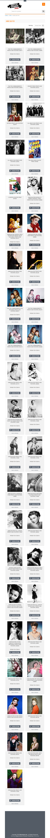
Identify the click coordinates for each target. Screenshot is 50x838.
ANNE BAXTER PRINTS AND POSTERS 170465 (35, 420)
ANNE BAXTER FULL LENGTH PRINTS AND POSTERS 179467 (14, 531)
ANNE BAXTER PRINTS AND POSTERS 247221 (15, 679)
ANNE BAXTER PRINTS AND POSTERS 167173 (15, 383)
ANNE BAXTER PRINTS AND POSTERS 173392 (15, 457)
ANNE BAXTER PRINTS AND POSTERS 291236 (35, 272)
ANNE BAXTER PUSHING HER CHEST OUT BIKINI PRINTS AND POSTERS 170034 (15, 421)
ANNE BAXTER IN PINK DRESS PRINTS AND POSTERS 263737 (14, 716)
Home (6, 15)
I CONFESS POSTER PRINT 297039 (15, 198)
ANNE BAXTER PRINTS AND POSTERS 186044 (35, 531)
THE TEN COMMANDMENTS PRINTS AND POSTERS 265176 (34, 309)
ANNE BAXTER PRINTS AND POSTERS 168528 (35, 383)
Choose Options (15, 59)
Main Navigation (6, 11)
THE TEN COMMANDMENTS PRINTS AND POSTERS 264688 (34, 346)
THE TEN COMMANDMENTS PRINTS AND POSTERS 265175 (14, 346)
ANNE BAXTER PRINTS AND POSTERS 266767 (15, 753)
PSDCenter (36, 836)
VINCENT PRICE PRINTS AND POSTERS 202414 (35, 87)
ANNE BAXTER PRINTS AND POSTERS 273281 (15, 791)
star (10, 15)
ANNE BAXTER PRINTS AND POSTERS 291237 (15, 272)
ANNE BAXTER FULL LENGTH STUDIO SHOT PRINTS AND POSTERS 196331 (34, 606)
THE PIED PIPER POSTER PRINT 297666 (34, 161)
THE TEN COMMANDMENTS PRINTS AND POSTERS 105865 (34, 50)
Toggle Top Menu (25, 1)
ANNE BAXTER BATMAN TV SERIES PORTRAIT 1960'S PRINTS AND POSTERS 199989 (34, 199)
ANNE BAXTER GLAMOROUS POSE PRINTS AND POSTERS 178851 (15, 495)
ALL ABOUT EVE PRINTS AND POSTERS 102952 (15, 161)
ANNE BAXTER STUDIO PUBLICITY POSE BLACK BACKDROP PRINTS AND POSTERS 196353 (15, 643)
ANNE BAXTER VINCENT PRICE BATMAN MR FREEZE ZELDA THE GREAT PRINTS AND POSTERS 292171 (15, 236)
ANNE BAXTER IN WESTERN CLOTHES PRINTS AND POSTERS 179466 (35, 495)
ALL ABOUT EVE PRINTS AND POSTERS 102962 (35, 124)
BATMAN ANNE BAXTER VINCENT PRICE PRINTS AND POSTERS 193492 (15, 569)
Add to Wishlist (15, 62)
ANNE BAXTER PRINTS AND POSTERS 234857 (35, 642)
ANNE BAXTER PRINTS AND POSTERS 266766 (35, 716)
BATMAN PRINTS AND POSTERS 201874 (15, 124)
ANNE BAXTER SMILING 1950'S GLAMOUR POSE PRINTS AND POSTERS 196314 (34, 569)
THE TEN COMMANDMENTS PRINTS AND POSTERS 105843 (14, 87)
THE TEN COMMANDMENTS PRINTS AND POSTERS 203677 (14, 50)
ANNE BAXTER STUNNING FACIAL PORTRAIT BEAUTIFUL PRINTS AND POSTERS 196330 (14, 606)
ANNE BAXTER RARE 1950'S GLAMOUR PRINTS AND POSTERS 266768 (35, 754)
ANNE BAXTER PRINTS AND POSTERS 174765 (35, 457)
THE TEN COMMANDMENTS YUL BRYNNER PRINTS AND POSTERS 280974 (15, 310)
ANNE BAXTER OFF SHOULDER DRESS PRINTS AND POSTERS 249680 (34, 680)
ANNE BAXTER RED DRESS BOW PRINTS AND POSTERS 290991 (35, 236)
